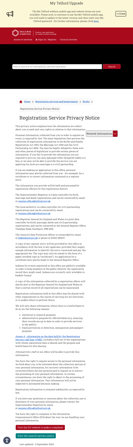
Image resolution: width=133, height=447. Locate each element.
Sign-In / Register (46, 39)
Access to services (23, 39)
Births (86, 101)
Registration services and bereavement (56, 101)
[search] (57, 66)
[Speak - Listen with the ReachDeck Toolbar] (7, 440)
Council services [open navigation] (68, 39)
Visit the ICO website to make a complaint (40, 427)
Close (120, 13)
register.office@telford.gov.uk (34, 201)
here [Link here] (96, 21)
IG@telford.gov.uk (28, 237)
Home (27, 101)
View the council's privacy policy (35, 435)
